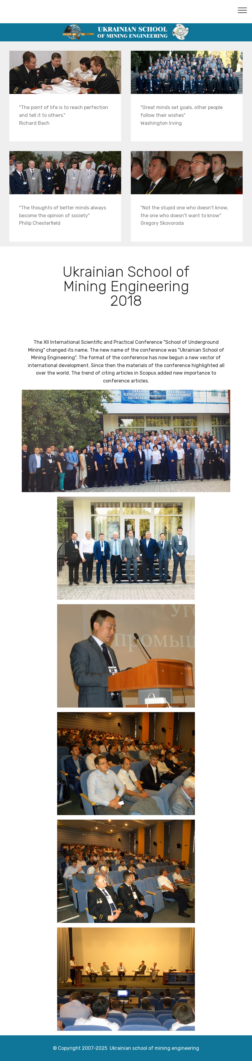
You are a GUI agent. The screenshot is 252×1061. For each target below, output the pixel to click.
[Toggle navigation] (242, 10)
